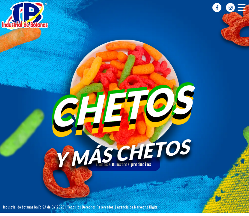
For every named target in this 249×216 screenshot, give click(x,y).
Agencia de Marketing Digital (137, 206)
